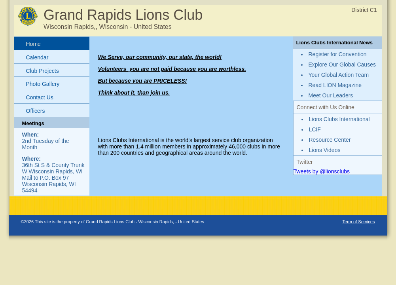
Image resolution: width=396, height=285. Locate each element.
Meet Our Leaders (331, 95)
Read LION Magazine (335, 85)
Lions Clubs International (339, 119)
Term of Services (359, 221)
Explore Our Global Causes (342, 64)
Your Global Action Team (339, 75)
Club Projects (42, 71)
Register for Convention (338, 54)
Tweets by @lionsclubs (322, 171)
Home (33, 44)
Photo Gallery (43, 84)
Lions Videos (325, 150)
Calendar (37, 57)
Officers (35, 111)
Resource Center (330, 140)
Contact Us (39, 97)
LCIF (315, 129)
